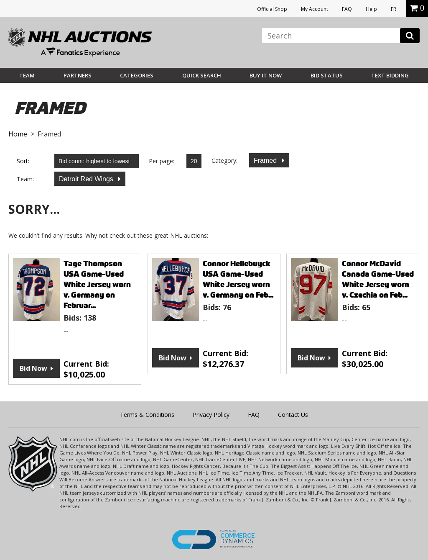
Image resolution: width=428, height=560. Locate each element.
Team (27, 75)
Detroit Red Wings (87, 178)
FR (393, 9)
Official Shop (272, 9)
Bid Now (33, 368)
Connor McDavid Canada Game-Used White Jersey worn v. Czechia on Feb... (378, 279)
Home (17, 134)
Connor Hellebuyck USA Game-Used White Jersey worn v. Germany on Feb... (238, 279)
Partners (78, 75)
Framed (266, 160)
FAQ (347, 9)
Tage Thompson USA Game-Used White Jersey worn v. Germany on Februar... (97, 284)
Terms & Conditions (147, 415)
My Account (314, 9)
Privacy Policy (211, 415)
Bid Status (327, 75)
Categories (136, 75)
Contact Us (293, 415)
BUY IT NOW (266, 75)
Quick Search (201, 75)
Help (371, 9)
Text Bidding (390, 75)
